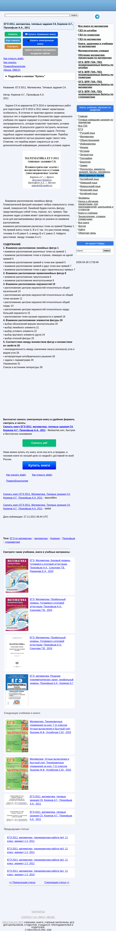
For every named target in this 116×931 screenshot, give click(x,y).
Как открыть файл (13, 58)
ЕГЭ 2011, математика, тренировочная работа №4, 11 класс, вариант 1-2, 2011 (37, 839)
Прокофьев (68, 538)
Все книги (83, 222)
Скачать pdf (39, 442)
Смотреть (12, 46)
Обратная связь (87, 233)
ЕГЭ (80, 129)
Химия (83, 165)
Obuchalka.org (12, 922)
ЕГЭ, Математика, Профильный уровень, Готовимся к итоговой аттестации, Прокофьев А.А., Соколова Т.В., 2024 (48, 604)
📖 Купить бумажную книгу (40, 34)
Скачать (13, 34)
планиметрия (12, 542)
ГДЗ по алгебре (87, 30)
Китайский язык (88, 193)
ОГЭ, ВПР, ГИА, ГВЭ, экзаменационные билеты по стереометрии (95, 94)
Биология (85, 162)
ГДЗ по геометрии (89, 35)
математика (41, 538)
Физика (84, 147)
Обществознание (89, 140)
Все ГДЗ (82, 126)
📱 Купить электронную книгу (40, 42)
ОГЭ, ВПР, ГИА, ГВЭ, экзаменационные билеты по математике (95, 84)
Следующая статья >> (56, 882)
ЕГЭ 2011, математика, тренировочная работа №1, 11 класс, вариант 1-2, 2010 (37, 873)
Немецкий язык (88, 182)
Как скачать (9, 62)
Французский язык (90, 186)
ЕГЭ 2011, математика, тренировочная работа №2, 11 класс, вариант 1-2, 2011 (37, 862)
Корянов (55, 538)
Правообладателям (17, 481)
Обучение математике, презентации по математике (95, 56)
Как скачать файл (16, 475)
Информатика (88, 144)
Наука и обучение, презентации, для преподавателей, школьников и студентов (95, 205)
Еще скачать (13, 40)
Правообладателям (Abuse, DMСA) (14, 68)
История (84, 151)
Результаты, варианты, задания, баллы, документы (94, 170)
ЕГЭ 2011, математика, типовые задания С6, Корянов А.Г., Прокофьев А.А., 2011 (51, 800)
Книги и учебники (88, 213)
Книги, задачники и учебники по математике (95, 45)
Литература (86, 154)
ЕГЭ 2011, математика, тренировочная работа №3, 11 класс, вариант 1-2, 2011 (37, 850)
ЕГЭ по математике (21, 538)
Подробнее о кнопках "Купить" (26, 76)
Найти (81, 229)
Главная (82, 116)
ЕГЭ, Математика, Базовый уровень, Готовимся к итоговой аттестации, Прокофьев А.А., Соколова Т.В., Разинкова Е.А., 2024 (50, 566)
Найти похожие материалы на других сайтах (40, 52)
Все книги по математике (93, 26)
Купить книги (39, 465)
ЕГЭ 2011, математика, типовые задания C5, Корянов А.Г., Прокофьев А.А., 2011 (51, 816)
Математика (87, 136)
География (86, 158)
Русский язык (87, 133)
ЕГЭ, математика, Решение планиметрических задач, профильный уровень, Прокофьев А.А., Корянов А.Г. (52, 680)
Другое (82, 226)
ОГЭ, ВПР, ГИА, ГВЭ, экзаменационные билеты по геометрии (95, 75)
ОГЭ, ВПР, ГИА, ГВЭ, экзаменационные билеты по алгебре (95, 65)
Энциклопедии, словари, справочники (92, 217)
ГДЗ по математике (89, 39)
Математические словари (93, 50)
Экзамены (84, 198)
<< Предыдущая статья (22, 882)
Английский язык (89, 179)
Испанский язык (89, 190)
